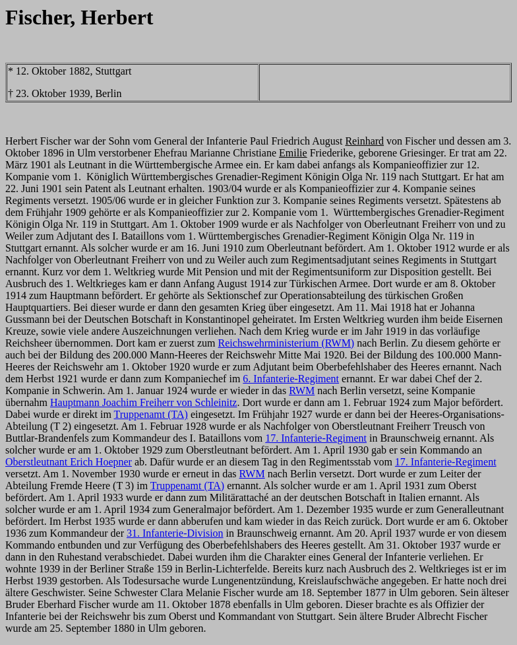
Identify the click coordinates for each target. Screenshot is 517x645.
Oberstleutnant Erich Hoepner (68, 461)
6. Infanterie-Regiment (291, 378)
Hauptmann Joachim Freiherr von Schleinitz (143, 402)
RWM (302, 390)
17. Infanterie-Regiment (316, 438)
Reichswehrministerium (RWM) (286, 343)
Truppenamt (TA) (151, 414)
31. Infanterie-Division (175, 533)
